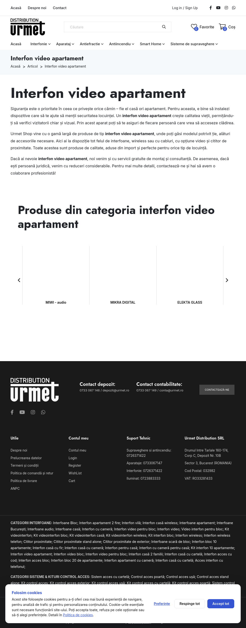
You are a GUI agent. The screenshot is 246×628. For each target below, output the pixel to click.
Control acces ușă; (181, 575)
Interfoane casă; (68, 528)
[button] (19, 280)
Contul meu (77, 450)
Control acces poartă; (148, 575)
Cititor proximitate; (39, 540)
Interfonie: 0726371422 (144, 470)
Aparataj (63, 44)
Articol (32, 66)
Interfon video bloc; (70, 553)
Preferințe (162, 604)
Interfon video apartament (65, 66)
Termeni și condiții (24, 465)
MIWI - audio (56, 302)
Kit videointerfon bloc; (52, 534)
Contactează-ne (217, 389)
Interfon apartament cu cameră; (129, 559)
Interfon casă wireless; (161, 522)
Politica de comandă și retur (31, 472)
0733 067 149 (146, 390)
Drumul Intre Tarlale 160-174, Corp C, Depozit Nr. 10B (210, 452)
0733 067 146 (90, 390)
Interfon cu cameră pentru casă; (165, 547)
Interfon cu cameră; (98, 528)
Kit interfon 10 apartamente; (213, 547)
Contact (60, 8)
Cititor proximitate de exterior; (127, 540)
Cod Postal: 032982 (199, 470)
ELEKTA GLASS (190, 302)
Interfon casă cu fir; (49, 547)
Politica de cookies (78, 615)
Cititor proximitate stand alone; (78, 540)
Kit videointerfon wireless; (127, 534)
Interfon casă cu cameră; (85, 547)
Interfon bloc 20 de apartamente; (78, 559)
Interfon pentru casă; (122, 547)
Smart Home (150, 44)
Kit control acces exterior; (71, 582)
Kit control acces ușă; (109, 582)
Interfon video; (169, 528)
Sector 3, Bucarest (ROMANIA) (207, 463)
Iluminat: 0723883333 (143, 477)
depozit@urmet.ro (116, 390)
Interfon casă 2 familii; (147, 553)
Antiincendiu (120, 44)
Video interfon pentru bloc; (203, 528)
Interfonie (39, 44)
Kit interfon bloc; (161, 534)
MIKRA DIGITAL (122, 302)
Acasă (16, 8)
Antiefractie (90, 44)
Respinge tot (189, 604)
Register (75, 465)
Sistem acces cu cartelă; (111, 575)
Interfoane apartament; (198, 522)
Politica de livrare (23, 480)
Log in (177, 8)
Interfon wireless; (190, 534)
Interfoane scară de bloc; (171, 540)
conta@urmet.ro (171, 390)
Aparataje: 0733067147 (144, 463)
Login (73, 458)
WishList (75, 472)
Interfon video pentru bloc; (135, 528)
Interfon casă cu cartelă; (184, 553)
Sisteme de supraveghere (193, 44)
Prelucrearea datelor (26, 458)
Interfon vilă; (132, 522)
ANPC (15, 487)
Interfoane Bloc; (66, 522)
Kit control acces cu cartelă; (149, 582)
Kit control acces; (35, 582)
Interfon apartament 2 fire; (100, 522)
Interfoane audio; (41, 528)
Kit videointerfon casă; (87, 534)
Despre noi (37, 8)
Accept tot (220, 604)
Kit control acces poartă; (192, 582)
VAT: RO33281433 (198, 477)
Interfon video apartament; (32, 553)
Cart (72, 480)
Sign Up (191, 8)
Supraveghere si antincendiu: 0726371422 (148, 452)
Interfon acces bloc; (34, 559)
